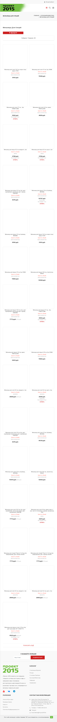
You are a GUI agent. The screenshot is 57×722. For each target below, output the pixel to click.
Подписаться (37, 657)
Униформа (32, 680)
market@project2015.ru (40, 712)
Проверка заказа (7, 702)
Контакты (5, 707)
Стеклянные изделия (35, 670)
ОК (51, 717)
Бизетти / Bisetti (15, 73)
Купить (15, 119)
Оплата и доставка (8, 699)
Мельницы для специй (47, 17)
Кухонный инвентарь (47, 15)
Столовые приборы (35, 675)
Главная (36, 15)
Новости (5, 704)
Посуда (31, 672)
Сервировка (33, 682)
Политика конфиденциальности (11, 709)
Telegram (33, 710)
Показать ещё (28, 645)
